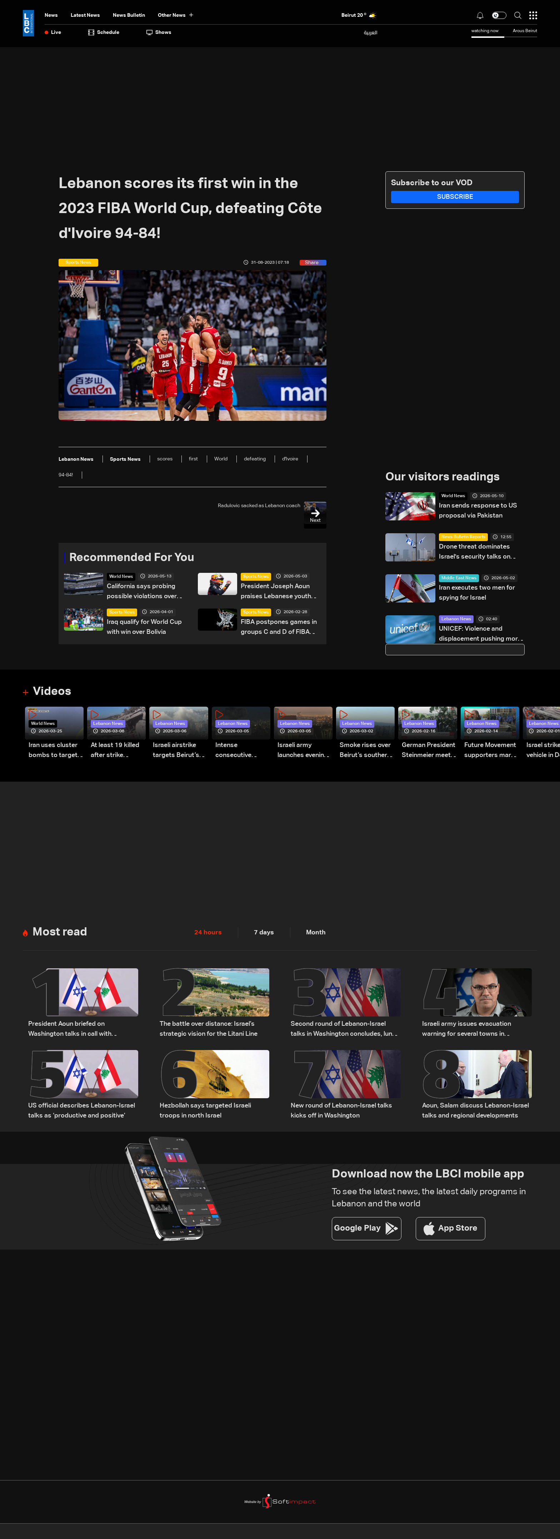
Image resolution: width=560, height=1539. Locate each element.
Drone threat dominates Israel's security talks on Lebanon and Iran (474, 553)
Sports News (256, 577)
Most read (59, 932)
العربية (371, 32)
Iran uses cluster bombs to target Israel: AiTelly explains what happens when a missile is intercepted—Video (53, 751)
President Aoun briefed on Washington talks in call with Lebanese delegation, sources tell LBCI (78, 1030)
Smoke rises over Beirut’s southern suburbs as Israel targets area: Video (365, 751)
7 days (264, 932)
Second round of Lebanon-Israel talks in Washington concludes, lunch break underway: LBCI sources (345, 1030)
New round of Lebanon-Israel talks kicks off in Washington (341, 1110)
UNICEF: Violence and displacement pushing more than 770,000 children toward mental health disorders (480, 635)
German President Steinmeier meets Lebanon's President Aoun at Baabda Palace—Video (428, 751)
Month (316, 932)
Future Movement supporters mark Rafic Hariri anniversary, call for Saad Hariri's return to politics (490, 751)
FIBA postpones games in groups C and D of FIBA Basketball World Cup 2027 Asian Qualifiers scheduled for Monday (279, 628)
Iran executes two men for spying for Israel (477, 593)
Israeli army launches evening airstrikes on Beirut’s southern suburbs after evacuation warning (303, 751)
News (51, 15)
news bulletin (129, 15)
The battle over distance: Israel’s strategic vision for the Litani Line (209, 1029)
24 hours (208, 932)
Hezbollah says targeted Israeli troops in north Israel (205, 1110)
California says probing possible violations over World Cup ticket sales (142, 592)
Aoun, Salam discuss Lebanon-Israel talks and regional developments (475, 1110)
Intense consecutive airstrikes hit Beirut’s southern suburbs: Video (240, 751)
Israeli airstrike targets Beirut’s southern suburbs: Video (180, 751)
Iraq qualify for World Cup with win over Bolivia (144, 627)
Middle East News (458, 578)
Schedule (103, 32)
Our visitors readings (442, 477)
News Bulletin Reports (463, 537)
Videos (52, 691)
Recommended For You (131, 558)
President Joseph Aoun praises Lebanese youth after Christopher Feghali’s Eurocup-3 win (280, 592)
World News (121, 577)
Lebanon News (456, 619)
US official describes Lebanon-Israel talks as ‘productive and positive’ (81, 1110)
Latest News (85, 15)
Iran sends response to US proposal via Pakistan (478, 511)
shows (158, 32)
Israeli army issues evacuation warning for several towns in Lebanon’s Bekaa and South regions (475, 1030)
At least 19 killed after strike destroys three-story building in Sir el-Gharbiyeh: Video (115, 751)
